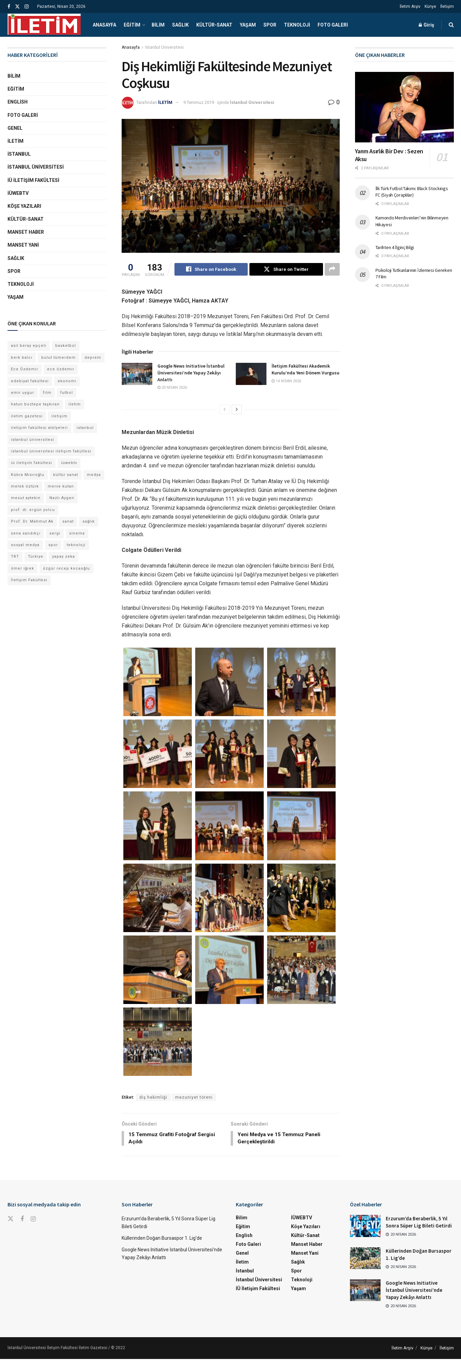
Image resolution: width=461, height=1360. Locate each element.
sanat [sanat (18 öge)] (68, 521)
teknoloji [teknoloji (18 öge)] (76, 545)
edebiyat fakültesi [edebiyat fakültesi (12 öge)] (30, 381)
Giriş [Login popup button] (426, 25)
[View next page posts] (237, 410)
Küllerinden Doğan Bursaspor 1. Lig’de (162, 1239)
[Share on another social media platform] (332, 269)
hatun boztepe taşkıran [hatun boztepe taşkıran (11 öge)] (35, 404)
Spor (269, 25)
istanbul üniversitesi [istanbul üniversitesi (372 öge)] (32, 439)
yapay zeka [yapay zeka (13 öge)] (63, 556)
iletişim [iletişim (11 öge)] (59, 416)
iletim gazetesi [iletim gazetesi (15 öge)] (27, 416)
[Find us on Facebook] (22, 1220)
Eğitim (132, 25)
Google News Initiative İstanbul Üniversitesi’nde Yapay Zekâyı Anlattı (191, 373)
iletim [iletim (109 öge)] (74, 404)
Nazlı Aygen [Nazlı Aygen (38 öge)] (61, 498)
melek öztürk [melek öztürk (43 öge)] (25, 486)
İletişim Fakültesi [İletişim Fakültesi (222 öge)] (29, 580)
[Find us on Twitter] (10, 1220)
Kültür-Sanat (214, 25)
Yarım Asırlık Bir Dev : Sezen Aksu (389, 155)
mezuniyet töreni (194, 1097)
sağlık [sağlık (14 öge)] (88, 521)
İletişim (447, 6)
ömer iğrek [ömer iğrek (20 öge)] (22, 568)
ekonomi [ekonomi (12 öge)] (67, 381)
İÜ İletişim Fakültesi (33, 180)
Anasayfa (104, 25)
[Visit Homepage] (44, 25)
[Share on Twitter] (286, 269)
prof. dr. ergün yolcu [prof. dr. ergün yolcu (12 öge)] (33, 510)
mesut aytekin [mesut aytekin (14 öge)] (26, 498)
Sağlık (180, 25)
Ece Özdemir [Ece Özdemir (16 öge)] (24, 369)
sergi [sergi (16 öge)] (54, 533)
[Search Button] (451, 25)
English (17, 102)
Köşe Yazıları (24, 206)
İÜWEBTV (18, 193)
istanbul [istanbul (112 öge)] (85, 428)
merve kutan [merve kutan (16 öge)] (61, 486)
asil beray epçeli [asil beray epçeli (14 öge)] (28, 345)
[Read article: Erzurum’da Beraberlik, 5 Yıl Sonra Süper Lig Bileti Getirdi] (365, 1227)
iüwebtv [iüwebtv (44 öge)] (69, 463)
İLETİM (165, 102)
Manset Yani (23, 245)
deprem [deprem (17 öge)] (92, 357)
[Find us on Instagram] (33, 1220)
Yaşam (248, 25)
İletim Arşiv (410, 6)
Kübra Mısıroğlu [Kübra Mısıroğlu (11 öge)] (27, 475)
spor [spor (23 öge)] (53, 545)
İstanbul (19, 154)
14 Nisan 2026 (286, 381)
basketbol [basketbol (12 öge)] (65, 345)
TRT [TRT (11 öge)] (15, 556)
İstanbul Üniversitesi (164, 47)
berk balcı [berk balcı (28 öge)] (21, 357)
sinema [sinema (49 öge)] (77, 533)
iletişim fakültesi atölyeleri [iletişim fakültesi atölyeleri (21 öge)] (39, 428)
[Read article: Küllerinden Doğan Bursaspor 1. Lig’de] (365, 1259)
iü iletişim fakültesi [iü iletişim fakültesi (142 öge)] (31, 463)
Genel (14, 128)
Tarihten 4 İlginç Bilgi (394, 247)
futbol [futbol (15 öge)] (66, 392)
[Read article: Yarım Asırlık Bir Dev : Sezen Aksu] (404, 107)
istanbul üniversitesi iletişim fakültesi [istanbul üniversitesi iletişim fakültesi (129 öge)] (51, 451)
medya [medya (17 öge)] (94, 475)
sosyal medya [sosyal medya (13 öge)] (25, 545)
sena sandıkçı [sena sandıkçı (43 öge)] (26, 533)
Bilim (158, 25)
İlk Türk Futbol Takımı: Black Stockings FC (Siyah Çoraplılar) (411, 191)
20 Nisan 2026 (172, 388)
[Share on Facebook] (211, 269)
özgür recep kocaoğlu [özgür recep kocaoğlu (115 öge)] (66, 568)
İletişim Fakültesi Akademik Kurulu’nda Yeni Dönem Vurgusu (305, 369)
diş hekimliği (153, 1097)
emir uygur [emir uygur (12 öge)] (22, 392)
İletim (15, 141)
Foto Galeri (333, 25)
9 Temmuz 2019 (198, 102)
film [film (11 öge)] (47, 392)
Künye (430, 6)
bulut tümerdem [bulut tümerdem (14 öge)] (58, 357)
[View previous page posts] (224, 410)
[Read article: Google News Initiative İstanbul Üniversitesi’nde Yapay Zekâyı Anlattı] (137, 374)
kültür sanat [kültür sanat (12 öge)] (65, 475)
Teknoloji (297, 25)
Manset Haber (25, 232)
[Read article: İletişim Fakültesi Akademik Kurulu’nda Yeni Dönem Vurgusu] (251, 374)
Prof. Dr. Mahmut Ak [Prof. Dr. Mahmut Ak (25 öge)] (32, 521)
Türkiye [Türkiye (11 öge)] (35, 556)
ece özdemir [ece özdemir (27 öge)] (60, 369)
